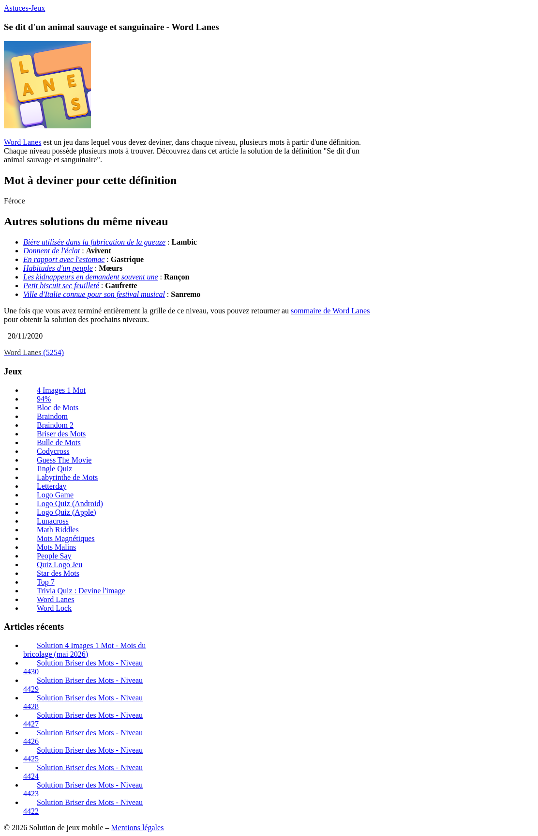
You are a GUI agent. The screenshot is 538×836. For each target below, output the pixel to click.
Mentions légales (137, 827)
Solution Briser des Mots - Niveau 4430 (83, 667)
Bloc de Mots (57, 407)
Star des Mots (58, 573)
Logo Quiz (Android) (70, 503)
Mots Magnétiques (66, 538)
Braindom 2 (55, 425)
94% (44, 399)
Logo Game (55, 495)
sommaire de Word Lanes (330, 311)
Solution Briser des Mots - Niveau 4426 (83, 736)
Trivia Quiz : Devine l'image (81, 591)
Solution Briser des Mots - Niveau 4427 (83, 719)
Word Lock (54, 608)
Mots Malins (56, 547)
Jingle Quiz (54, 468)
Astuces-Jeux (24, 8)
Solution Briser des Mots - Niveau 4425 (83, 754)
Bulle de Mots (59, 442)
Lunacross (53, 521)
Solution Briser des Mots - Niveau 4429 (83, 684)
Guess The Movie (64, 460)
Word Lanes (22, 142)
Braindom (52, 416)
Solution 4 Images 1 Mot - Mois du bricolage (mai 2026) (84, 649)
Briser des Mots (61, 434)
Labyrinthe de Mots (67, 477)
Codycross (53, 451)
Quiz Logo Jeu (59, 564)
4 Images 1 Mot (61, 390)
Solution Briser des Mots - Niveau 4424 (83, 771)
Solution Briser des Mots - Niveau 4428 (83, 702)
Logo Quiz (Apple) (66, 512)
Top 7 (46, 582)
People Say (54, 556)
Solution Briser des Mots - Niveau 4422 (83, 806)
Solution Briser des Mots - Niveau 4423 (83, 789)
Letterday (51, 486)
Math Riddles (58, 530)
